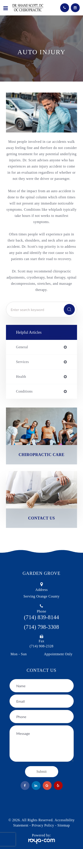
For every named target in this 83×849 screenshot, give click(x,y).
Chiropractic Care (41, 454)
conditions (24, 391)
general (22, 347)
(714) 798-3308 (41, 627)
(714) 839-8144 (41, 617)
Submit (41, 771)
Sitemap (63, 825)
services (22, 362)
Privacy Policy (43, 825)
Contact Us (41, 518)
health (21, 376)
